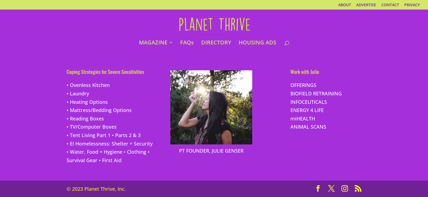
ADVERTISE (366, 5)
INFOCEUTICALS (308, 102)
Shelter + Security (132, 143)
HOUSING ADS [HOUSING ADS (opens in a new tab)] (257, 43)
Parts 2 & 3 (128, 135)
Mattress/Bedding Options (101, 110)
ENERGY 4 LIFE (307, 110)
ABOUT (344, 5)
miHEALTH (302, 118)
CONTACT (390, 5)
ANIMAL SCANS (308, 126)
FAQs (187, 43)
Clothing (136, 151)
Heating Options (89, 102)
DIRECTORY (216, 43)
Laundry (79, 93)
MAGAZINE (153, 43)
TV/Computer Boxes (93, 126)
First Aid (111, 160)
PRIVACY (412, 5)
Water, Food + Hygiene (96, 151)
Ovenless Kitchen (90, 85)
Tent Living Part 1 (90, 135)
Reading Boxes (87, 118)
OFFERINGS (303, 85)
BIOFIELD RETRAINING (316, 93)
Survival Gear (82, 160)
